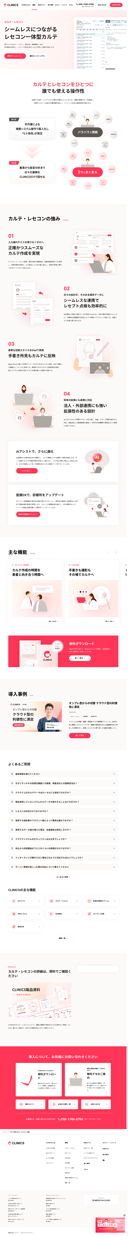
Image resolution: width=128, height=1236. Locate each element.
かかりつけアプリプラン (91, 1158)
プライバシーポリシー (27, 1232)
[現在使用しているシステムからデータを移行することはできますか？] (63, 801)
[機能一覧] (63, 938)
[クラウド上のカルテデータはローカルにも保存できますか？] (63, 792)
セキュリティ (50, 1163)
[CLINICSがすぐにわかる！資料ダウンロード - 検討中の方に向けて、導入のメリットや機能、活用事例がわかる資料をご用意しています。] (39, 1079)
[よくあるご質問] (63, 877)
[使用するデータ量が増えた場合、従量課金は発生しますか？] (63, 829)
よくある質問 (50, 1158)
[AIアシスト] (27, 471)
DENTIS (49, 1211)
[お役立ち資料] (116, 5)
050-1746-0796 (86, 4)
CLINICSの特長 (50, 1148)
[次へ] (115, 552)
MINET (48, 1216)
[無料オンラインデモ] (38, 56)
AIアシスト (68, 1153)
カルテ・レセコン (70, 1148)
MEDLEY (11, 1211)
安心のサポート (50, 1153)
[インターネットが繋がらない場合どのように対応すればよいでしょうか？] (63, 857)
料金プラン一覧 (88, 1148)
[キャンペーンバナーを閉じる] (124, 1215)
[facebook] (104, 1160)
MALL (48, 1205)
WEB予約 (67, 1158)
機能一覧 (67, 1182)
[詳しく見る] (80, 735)
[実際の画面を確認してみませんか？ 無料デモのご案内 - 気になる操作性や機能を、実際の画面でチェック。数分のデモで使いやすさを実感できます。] (88, 1079)
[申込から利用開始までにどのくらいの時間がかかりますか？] (63, 848)
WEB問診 (67, 1163)
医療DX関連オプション (71, 1178)
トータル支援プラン (89, 1153)
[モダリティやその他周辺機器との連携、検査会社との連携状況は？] (63, 783)
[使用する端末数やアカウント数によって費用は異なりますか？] (63, 820)
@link (48, 1221)
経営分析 (67, 1173)
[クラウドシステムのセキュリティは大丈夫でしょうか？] (63, 839)
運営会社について (13, 1232)
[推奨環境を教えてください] (63, 773)
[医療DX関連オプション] (28, 514)
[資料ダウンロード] (15, 56)
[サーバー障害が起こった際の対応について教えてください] (63, 866)
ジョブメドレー (13, 1216)
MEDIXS (49, 1200)
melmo (11, 1200)
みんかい (11, 1221)
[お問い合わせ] (102, 5)
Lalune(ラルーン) (13, 1205)
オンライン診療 (69, 1168)
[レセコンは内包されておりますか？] (63, 811)
